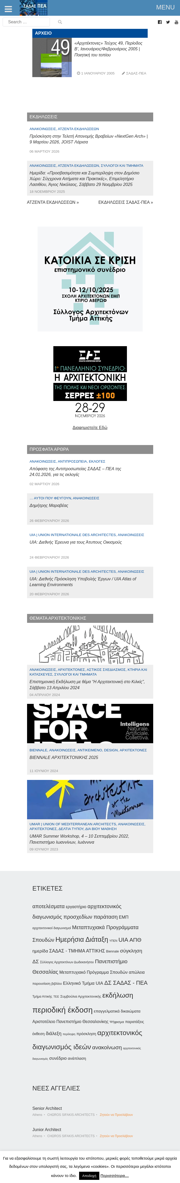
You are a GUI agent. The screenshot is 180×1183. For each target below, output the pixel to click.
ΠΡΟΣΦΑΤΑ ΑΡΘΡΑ (49, 449)
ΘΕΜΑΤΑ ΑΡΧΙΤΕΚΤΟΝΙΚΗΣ (58, 618)
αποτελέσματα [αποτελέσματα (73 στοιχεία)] (48, 906)
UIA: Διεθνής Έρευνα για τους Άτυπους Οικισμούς (76, 542)
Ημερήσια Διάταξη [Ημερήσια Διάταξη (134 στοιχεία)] (81, 939)
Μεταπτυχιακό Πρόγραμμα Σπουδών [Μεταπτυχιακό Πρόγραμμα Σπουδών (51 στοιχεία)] (93, 972)
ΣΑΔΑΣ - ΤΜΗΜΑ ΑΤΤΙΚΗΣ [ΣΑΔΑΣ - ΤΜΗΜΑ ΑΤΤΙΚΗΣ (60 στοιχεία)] (77, 951)
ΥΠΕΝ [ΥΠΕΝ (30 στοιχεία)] (113, 940)
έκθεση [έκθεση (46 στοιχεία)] (38, 1033)
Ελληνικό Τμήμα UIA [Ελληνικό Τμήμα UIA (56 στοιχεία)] (83, 983)
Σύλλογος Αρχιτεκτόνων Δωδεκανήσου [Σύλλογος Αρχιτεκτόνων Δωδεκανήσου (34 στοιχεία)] (67, 962)
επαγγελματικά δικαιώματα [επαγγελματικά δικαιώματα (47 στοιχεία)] (117, 1011)
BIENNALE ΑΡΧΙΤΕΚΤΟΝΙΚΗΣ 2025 (64, 757)
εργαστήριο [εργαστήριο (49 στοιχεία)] (76, 906)
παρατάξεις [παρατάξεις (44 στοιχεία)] (134, 1022)
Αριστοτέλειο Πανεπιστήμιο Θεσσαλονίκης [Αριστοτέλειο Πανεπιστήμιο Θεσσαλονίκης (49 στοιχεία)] (70, 1021)
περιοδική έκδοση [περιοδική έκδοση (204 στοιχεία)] (62, 1009)
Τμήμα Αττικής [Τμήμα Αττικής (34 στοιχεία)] (42, 996)
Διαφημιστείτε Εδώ (90, 427)
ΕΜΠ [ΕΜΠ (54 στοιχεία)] (123, 917)
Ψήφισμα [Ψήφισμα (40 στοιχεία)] (117, 1022)
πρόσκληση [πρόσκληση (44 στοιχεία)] (86, 1034)
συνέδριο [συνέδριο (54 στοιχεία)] (57, 1058)
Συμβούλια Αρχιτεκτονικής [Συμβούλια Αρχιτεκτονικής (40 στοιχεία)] (80, 996)
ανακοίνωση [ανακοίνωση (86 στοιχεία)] (107, 1047)
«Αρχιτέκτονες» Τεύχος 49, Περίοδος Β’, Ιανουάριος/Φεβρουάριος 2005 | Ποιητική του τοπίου (108, 49)
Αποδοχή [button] (89, 1176)
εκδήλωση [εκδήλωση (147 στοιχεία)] (117, 995)
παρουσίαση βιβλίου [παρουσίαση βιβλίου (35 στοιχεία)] (47, 984)
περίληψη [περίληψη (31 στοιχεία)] (69, 1034)
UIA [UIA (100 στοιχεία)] (123, 939)
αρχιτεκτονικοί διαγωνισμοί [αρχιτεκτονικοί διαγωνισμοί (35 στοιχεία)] (51, 928)
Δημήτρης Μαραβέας (49, 505)
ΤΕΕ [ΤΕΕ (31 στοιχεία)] (56, 996)
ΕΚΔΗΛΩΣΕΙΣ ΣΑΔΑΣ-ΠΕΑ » (125, 202)
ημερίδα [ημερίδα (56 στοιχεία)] (40, 951)
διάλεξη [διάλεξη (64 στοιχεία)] (53, 1033)
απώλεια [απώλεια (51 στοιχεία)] (137, 972)
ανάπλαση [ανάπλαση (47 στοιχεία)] (77, 1058)
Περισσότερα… (114, 1175)
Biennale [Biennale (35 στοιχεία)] (112, 951)
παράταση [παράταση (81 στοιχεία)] (106, 917)
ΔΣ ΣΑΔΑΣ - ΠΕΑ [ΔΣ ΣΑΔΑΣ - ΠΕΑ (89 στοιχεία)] (125, 983)
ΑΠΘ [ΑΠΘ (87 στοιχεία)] (135, 940)
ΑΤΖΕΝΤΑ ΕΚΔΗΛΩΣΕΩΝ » (53, 202)
